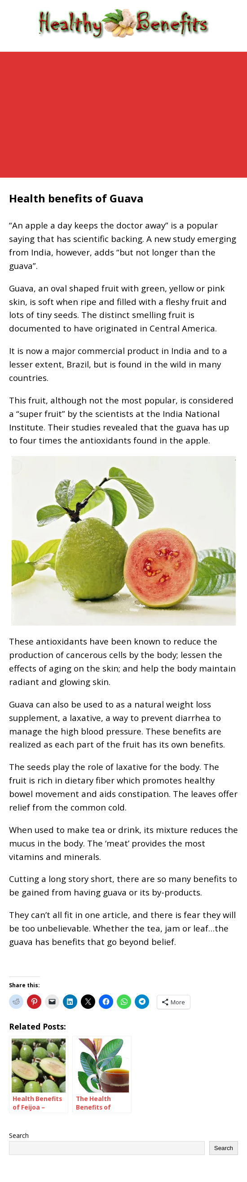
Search (19, 1135)
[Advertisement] (123, 115)
